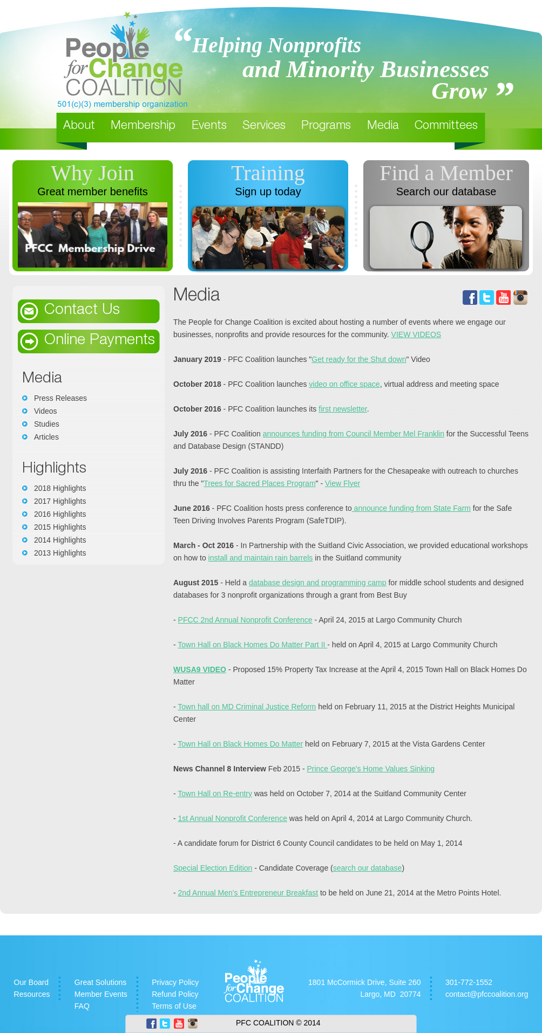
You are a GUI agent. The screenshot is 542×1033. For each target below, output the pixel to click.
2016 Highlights (60, 514)
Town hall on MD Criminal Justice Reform (247, 706)
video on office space (344, 384)
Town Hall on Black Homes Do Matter (240, 744)
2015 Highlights (60, 527)
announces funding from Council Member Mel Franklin (353, 433)
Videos (45, 411)
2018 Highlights (60, 488)
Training (267, 173)
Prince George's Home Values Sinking (371, 768)
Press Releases (60, 398)
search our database (367, 868)
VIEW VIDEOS (416, 334)
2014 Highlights (60, 540)
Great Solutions (100, 982)
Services (264, 126)
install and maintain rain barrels (260, 557)
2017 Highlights (60, 501)
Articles (46, 437)
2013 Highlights (60, 553)
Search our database (446, 191)
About (79, 126)
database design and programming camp (318, 582)
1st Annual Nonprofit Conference (232, 818)
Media (383, 126)
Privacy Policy (175, 982)
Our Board (31, 982)
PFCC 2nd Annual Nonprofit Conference (245, 619)
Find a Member (446, 173)
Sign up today (268, 191)
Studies (46, 424)
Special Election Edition (212, 868)
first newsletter (343, 409)
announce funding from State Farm (411, 508)
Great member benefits (92, 191)
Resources (32, 994)
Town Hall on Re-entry (215, 793)
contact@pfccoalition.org (487, 994)
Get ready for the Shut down (358, 359)
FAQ (82, 1006)
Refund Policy (175, 994)
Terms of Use (174, 1006)
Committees (446, 126)
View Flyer (342, 483)
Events (209, 126)
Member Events (100, 994)
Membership (143, 126)
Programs (326, 126)
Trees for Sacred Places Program (259, 483)
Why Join (92, 173)
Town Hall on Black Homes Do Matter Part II (252, 644)
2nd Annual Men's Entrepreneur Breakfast (248, 892)
